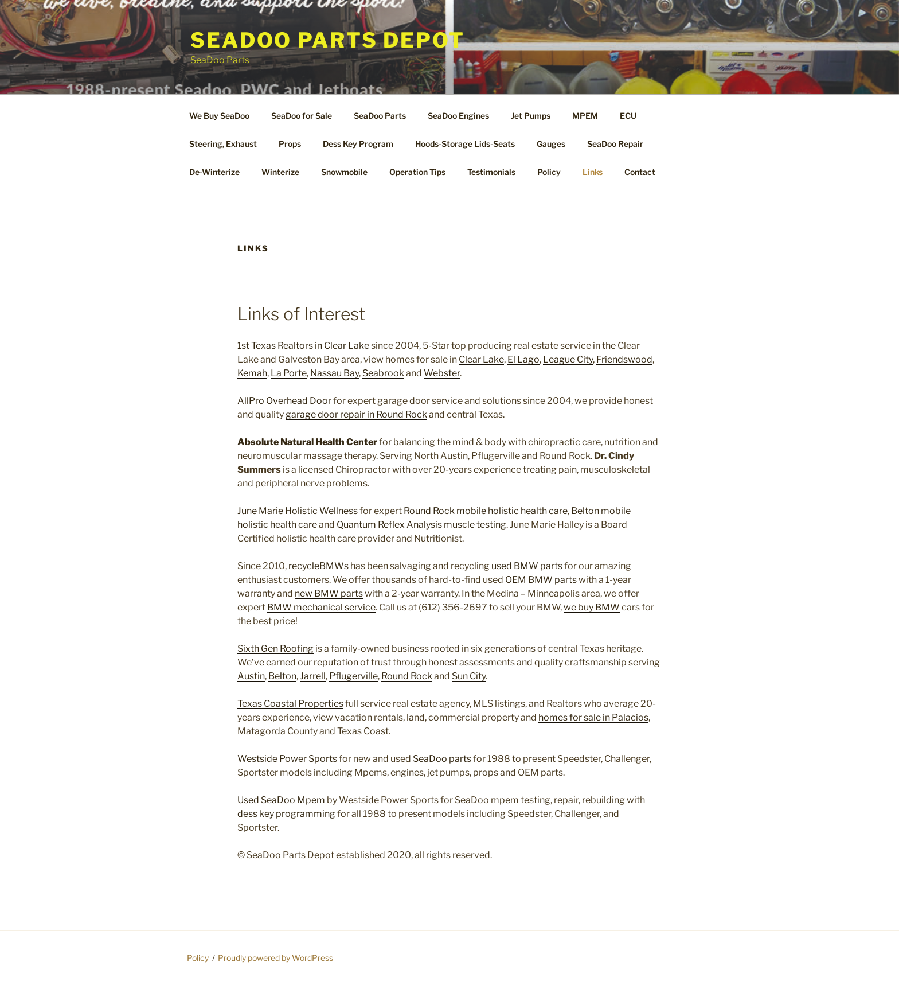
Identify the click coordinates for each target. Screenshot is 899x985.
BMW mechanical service (321, 607)
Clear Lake (481, 359)
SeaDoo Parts (380, 115)
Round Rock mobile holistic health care (486, 510)
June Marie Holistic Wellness (297, 510)
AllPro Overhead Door (284, 400)
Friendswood (624, 359)
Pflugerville (353, 676)
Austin (251, 676)
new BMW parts (329, 593)
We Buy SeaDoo (219, 115)
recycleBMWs (318, 565)
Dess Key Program (358, 144)
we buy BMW (592, 607)
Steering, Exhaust (223, 144)
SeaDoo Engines (458, 115)
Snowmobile (344, 172)
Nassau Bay (334, 373)
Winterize (280, 172)
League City (568, 359)
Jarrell (313, 676)
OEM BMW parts (541, 579)
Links (593, 172)
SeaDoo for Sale (301, 115)
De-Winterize (214, 172)
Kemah (252, 373)
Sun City (469, 676)
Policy (549, 172)
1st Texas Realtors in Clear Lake (303, 345)
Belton (282, 676)
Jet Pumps (530, 115)
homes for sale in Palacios (593, 717)
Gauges (551, 144)
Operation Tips (417, 172)
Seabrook (383, 373)
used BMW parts (526, 565)
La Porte (289, 373)
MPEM (585, 115)
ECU (628, 115)
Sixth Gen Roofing (275, 648)
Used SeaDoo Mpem (281, 800)
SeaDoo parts (442, 758)
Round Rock (406, 676)
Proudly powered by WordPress (275, 958)
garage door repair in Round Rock (356, 414)
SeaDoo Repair (615, 144)
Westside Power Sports (287, 758)
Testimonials (491, 172)
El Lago (523, 359)
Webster (442, 373)
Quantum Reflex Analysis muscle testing (421, 524)
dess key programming (286, 813)
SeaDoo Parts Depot (327, 40)
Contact (639, 172)
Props (290, 144)
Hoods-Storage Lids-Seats (465, 144)
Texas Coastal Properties (290, 703)
